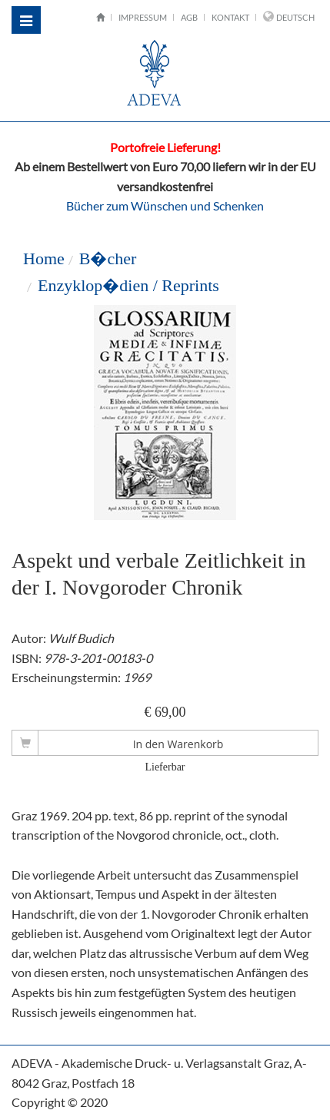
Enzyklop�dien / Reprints (128, 285)
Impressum (142, 17)
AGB (189, 17)
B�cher (108, 258)
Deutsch (295, 17)
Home (44, 258)
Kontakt (230, 17)
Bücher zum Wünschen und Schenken (165, 205)
